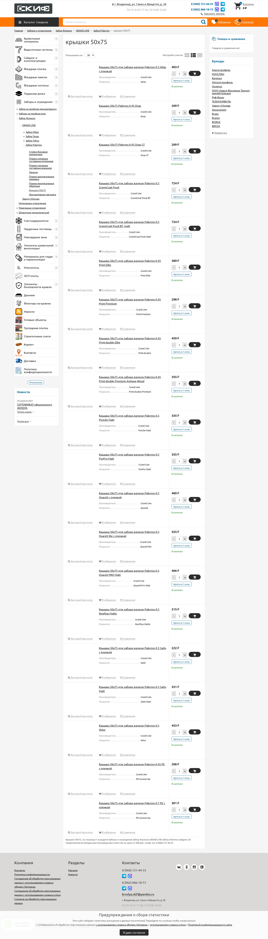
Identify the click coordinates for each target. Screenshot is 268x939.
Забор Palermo (34, 144)
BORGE (216, 122)
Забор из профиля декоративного (38, 108)
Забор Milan (32, 131)
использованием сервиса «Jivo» (168, 924)
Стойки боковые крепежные (38, 153)
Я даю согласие (134, 932)
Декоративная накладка (42, 194)
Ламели (33, 172)
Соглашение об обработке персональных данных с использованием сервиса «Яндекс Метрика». (37, 882)
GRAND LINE (29, 125)
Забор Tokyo (32, 140)
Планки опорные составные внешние (40, 166)
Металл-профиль (222, 82)
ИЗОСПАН (218, 74)
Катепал (217, 78)
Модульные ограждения (32, 203)
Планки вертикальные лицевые (41, 178)
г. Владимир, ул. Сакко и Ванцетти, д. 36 (140, 4)
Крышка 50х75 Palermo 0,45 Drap (120, 105)
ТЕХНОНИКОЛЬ (221, 101)
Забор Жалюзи (27, 118)
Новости (73, 874)
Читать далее (24, 411)
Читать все (23, 421)
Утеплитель (35, 382)
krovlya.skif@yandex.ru (138, 894)
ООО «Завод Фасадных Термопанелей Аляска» (231, 92)
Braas (215, 113)
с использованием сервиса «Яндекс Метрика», (122, 924)
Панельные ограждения (32, 207)
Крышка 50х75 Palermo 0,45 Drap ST (122, 144)
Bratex (216, 117)
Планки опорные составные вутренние (41, 160)
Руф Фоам (218, 97)
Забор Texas (32, 136)
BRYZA (216, 126)
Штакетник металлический (34, 212)
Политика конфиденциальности (32, 874)
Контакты (19, 870)
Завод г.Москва (221, 105)
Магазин (73, 870)
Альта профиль (221, 70)
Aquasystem (219, 109)
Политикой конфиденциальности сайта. (210, 924)
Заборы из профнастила (32, 113)
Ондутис (217, 86)
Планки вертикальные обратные (41, 184)
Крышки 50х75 (37, 190)
